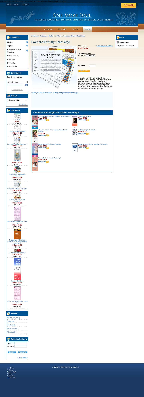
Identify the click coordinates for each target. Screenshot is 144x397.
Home (9, 4)
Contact (25, 4)
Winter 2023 (12, 67)
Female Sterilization (84, 116)
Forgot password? (22, 357)
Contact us (10, 321)
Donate (9, 374)
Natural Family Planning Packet (17, 175)
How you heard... (12, 328)
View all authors (23, 105)
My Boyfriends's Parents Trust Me (17, 222)
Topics (10, 46)
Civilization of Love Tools (17, 252)
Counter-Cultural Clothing (14, 51)
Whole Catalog (13, 56)
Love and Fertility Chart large (17, 188)
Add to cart (43, 120)
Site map (11, 378)
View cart (121, 45)
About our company (13, 318)
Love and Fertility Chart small (17, 144)
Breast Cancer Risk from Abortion (49, 144)
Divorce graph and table (17, 131)
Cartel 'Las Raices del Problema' (17, 200)
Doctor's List (11, 372)
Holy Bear (17, 160)
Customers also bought (104, 45)
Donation (11, 59)
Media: (10, 42)
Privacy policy (11, 332)
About (16, 4)
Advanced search (17, 90)
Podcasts (11, 63)
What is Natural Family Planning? (49, 158)
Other (59, 36)
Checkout (131, 45)
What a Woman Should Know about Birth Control (54, 116)
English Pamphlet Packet (86, 130)
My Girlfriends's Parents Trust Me (17, 302)
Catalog (43, 36)
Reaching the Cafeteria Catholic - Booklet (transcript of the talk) (17, 241)
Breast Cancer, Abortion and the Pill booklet (92, 144)
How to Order (11, 325)
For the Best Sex (17, 281)
